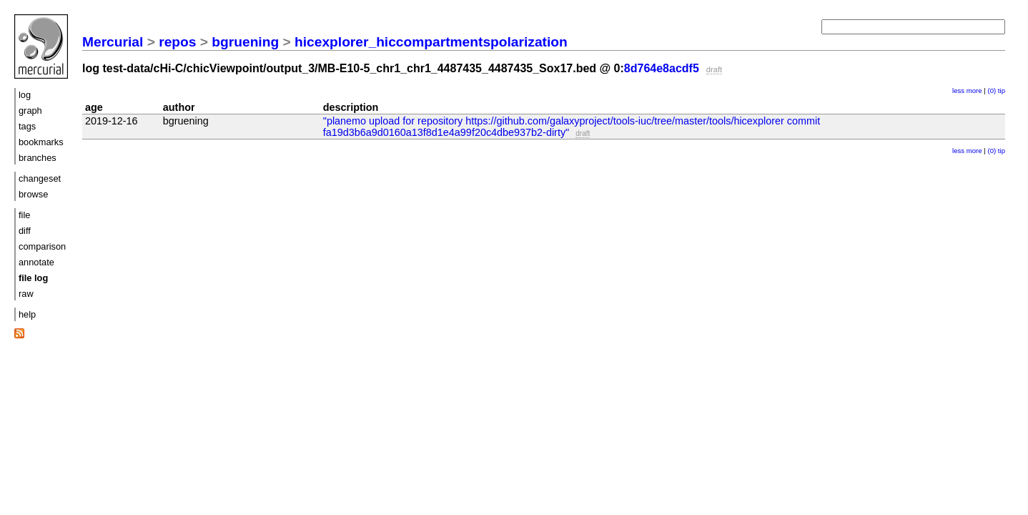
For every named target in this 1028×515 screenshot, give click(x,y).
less (958, 90)
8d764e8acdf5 (661, 68)
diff (25, 230)
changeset (40, 178)
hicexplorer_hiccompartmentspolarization (431, 41)
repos (177, 41)
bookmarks (41, 142)
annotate (36, 262)
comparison (42, 246)
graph (30, 110)
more (974, 90)
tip (1001, 90)
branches (37, 157)
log (25, 94)
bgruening (245, 41)
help (27, 314)
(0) (991, 90)
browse (33, 194)
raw (26, 293)
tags (27, 126)
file (24, 215)
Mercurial (112, 41)
